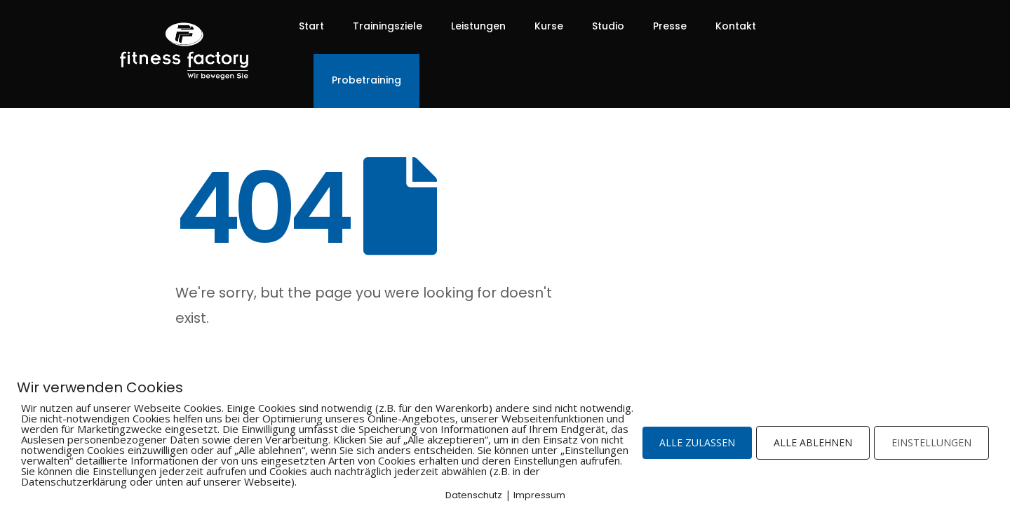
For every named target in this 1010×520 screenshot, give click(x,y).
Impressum (539, 495)
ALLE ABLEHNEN (813, 442)
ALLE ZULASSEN (697, 442)
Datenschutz (473, 495)
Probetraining (366, 80)
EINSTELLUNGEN (931, 442)
